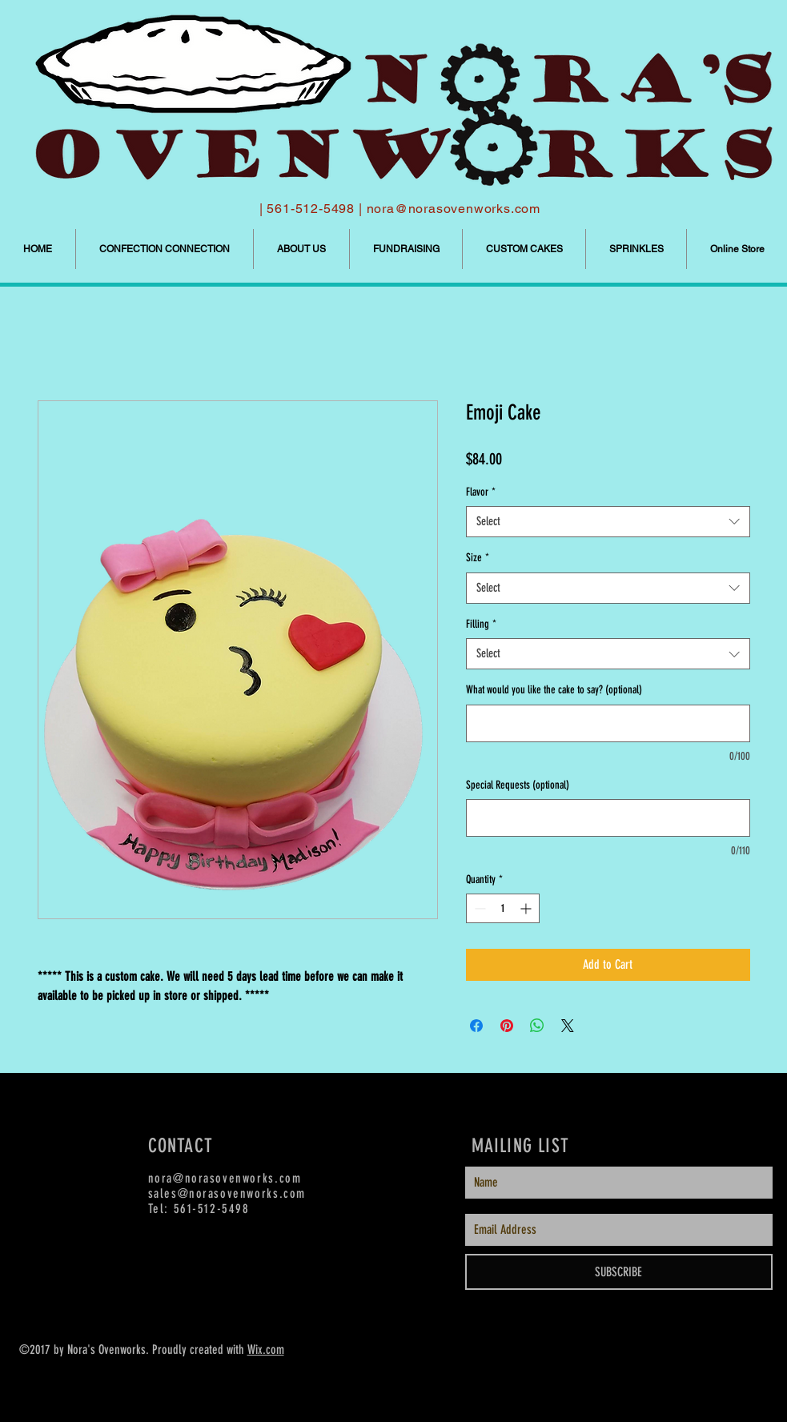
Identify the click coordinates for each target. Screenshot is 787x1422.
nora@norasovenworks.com (453, 208)
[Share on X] (567, 1025)
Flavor (481, 492)
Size (477, 557)
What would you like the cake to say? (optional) (554, 690)
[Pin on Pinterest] (506, 1025)
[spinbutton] (502, 908)
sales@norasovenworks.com (227, 1193)
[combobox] (608, 521)
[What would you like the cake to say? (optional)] (608, 723)
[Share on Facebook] (476, 1025)
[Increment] (527, 908)
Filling (481, 624)
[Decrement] (478, 908)
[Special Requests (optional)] (608, 818)
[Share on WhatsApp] (537, 1025)
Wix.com (265, 1349)
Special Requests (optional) (517, 785)
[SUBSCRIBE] (619, 1272)
